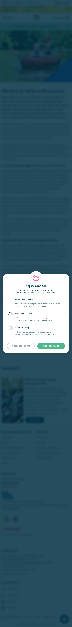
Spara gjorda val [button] (21, 346)
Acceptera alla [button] (51, 346)
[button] (65, 313)
